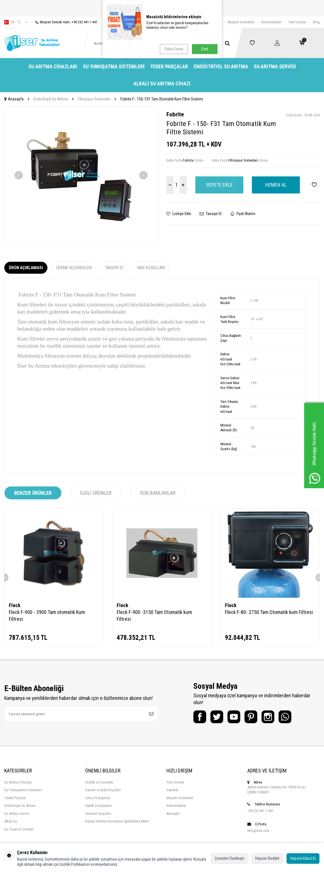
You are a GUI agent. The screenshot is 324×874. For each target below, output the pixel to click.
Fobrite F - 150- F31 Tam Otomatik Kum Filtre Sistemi (161, 99)
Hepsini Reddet (267, 858)
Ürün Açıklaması (26, 267)
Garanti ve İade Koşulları (103, 790)
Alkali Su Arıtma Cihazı (162, 83)
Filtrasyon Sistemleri (94, 99)
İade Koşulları (151, 267)
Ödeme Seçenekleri (74, 267)
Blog (316, 22)
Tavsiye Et (211, 213)
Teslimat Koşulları (98, 813)
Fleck (14, 605)
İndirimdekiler (271, 22)
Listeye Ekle (178, 213)
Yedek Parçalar (169, 66)
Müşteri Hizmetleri (241, 22)
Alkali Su (10, 821)
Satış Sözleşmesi (97, 798)
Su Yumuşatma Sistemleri (114, 66)
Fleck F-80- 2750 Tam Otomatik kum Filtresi (269, 612)
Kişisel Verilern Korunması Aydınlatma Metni (117, 821)
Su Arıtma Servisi (275, 66)
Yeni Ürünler (297, 22)
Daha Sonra (173, 49)
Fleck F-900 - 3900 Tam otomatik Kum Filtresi (47, 615)
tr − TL (15, 22)
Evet (204, 49)
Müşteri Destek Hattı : (64, 22)
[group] (81, 175)
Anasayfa (14, 99)
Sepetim (172, 790)
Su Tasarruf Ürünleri (19, 829)
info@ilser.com (258, 830)
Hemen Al (276, 185)
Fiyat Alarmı (242, 213)
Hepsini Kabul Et (303, 858)
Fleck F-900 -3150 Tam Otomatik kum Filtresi (154, 615)
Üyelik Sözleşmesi (98, 805)
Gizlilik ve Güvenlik (99, 782)
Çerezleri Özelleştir (229, 858)
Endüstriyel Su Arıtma (221, 66)
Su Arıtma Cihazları (52, 66)
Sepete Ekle (219, 185)
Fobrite (175, 114)
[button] (18, 175)
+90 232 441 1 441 (260, 811)
